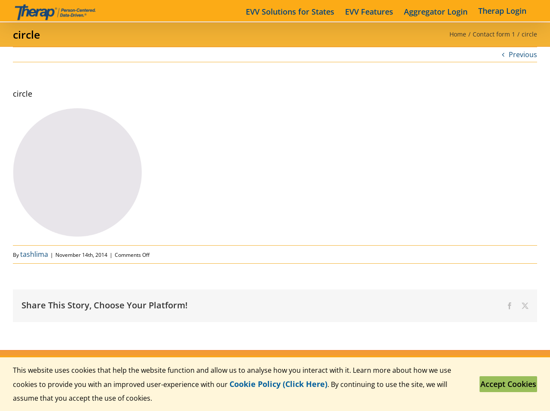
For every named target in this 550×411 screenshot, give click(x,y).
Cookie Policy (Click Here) (278, 384)
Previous (523, 54)
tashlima (34, 254)
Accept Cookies (508, 384)
